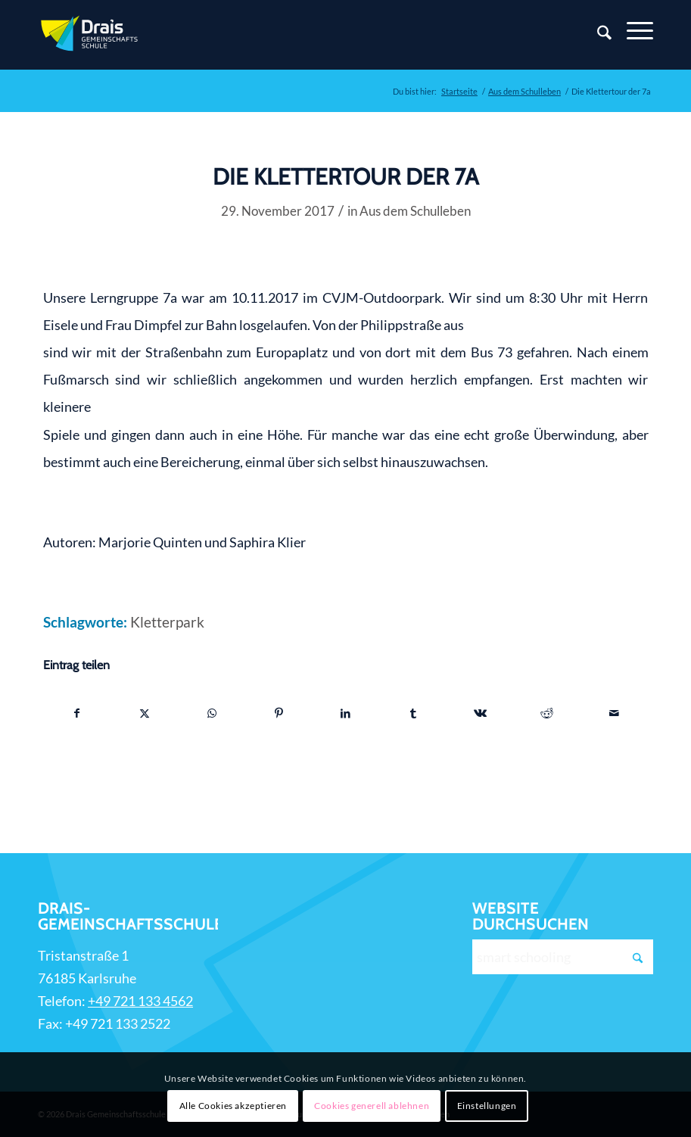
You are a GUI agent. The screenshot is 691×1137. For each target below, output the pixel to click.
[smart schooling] (562, 956)
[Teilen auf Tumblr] (413, 713)
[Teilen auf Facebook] (77, 713)
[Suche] (597, 35)
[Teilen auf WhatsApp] (212, 713)
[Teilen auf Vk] (480, 713)
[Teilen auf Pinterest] (278, 713)
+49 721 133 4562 (140, 1000)
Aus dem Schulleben (415, 211)
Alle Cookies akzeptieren (233, 1105)
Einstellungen (487, 1105)
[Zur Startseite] (91, 35)
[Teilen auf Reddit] (547, 713)
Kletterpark (167, 622)
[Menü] (632, 31)
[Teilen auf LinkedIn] (346, 713)
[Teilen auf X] (144, 713)
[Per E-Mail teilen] (614, 713)
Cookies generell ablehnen (371, 1105)
